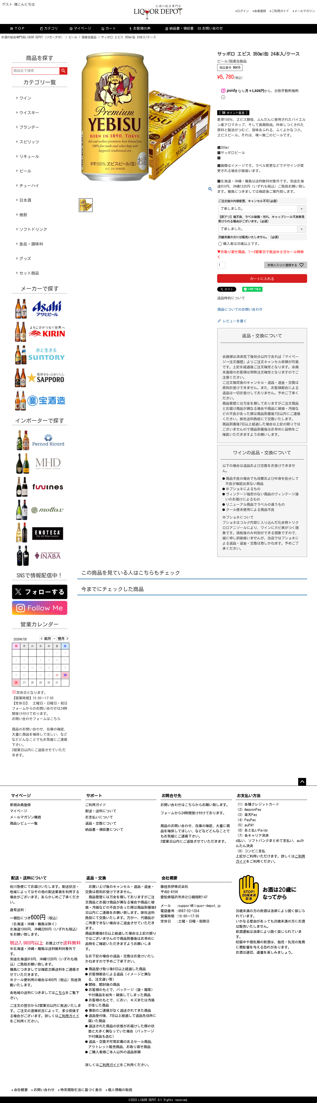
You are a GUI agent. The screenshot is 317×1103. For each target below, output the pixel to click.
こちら (55, 719)
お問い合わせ (210, 28)
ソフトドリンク (33, 229)
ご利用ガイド (280, 10)
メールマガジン (304, 10)
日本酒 (25, 200)
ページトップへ (302, 782)
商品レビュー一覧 (24, 823)
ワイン (25, 98)
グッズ (25, 259)
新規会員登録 (20, 805)
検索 (63, 70)
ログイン (243, 10)
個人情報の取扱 (120, 1090)
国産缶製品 (89, 37)
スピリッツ (29, 142)
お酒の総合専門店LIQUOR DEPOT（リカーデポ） (32, 37)
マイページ (80, 28)
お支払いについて (99, 817)
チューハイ (29, 186)
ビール (72, 37)
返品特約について (231, 298)
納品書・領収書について (104, 829)
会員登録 (260, 10)
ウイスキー (29, 113)
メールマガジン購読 (25, 817)
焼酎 (23, 215)
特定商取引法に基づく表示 (81, 1090)
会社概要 (21, 1090)
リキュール (29, 156)
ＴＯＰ (17, 28)
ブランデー (29, 127)
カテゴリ (49, 28)
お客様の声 (140, 28)
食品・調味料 (31, 244)
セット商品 (29, 273)
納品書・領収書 (179, 28)
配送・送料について (100, 811)
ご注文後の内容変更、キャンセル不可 (248, 200)
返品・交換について (100, 823)
